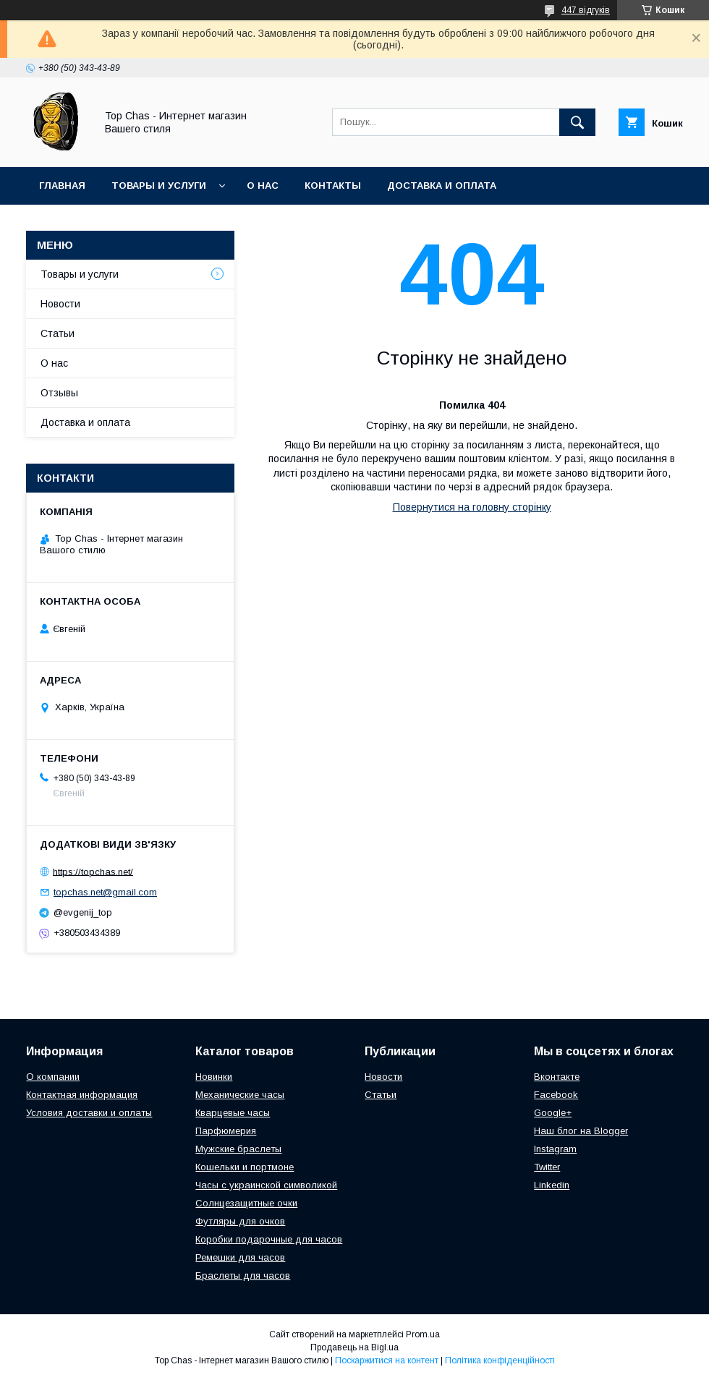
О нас (263, 185)
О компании (53, 1076)
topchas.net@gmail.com (105, 892)
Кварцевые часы (232, 1112)
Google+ (553, 1112)
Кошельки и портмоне (244, 1167)
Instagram (555, 1148)
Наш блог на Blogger (581, 1130)
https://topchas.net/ (93, 871)
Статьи (58, 333)
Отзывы (59, 393)
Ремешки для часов (240, 1257)
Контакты (333, 185)
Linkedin (551, 1185)
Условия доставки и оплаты (89, 1112)
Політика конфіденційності (500, 1360)
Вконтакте (556, 1076)
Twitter (547, 1167)
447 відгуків (585, 10)
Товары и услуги (158, 185)
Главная (62, 185)
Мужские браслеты (238, 1148)
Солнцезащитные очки (246, 1203)
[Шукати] (577, 122)
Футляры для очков (240, 1221)
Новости (60, 304)
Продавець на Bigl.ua (354, 1347)
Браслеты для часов (242, 1275)
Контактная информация (81, 1094)
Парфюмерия (225, 1130)
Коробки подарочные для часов (268, 1239)
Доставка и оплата (441, 185)
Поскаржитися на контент (386, 1360)
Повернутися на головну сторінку (472, 507)
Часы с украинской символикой (266, 1185)
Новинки (213, 1076)
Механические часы (239, 1094)
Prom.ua (423, 1334)
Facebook (556, 1094)
